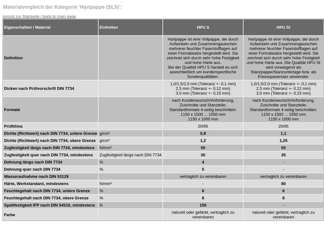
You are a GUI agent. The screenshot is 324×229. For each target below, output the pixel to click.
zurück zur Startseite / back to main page (39, 16)
